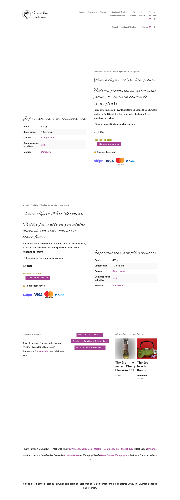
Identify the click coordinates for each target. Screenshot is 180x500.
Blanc (44, 137)
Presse (133, 16)
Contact (142, 16)
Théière (106, 71)
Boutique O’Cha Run (120, 12)
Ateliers (152, 12)
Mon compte (153, 16)
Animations (92, 12)
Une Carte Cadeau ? (90, 335)
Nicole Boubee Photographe (113, 455)
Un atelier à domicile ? (90, 347)
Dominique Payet (71, 455)
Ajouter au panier (109, 144)
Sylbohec (151, 449)
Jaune (51, 137)
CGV (70, 449)
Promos (103, 12)
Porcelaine (46, 152)
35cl (43, 144)
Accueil (82, 12)
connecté (43, 351)
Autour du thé (138, 12)
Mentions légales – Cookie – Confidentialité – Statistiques (103, 449)
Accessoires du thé (117, 16)
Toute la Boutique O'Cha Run (90, 341)
